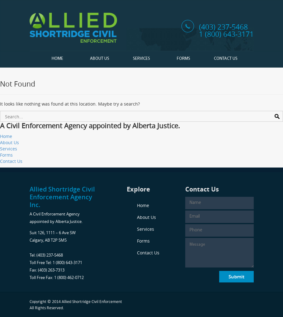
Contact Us (226, 58)
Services (141, 58)
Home (57, 58)
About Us (99, 58)
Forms (183, 58)
